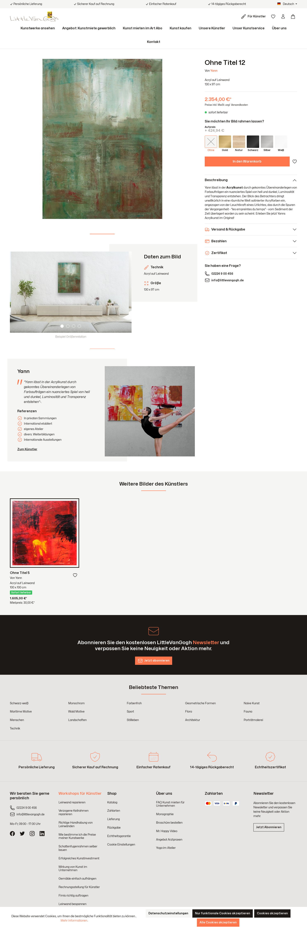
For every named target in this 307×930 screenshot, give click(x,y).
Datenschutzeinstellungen (168, 913)
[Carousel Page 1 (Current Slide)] (62, 326)
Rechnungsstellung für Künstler (79, 887)
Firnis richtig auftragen (73, 895)
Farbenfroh (134, 703)
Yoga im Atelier (166, 848)
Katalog (112, 802)
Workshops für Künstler (80, 793)
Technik (15, 728)
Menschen (17, 720)
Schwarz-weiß (19, 703)
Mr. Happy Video (166, 831)
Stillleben (133, 720)
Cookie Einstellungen (121, 844)
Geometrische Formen (200, 703)
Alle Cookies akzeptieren (218, 922)
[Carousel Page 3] (73, 326)
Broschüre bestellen (169, 822)
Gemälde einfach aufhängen (77, 878)
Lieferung (113, 819)
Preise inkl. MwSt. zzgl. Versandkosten (226, 105)
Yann (214, 70)
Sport (130, 711)
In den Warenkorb (247, 161)
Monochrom (76, 703)
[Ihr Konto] (283, 16)
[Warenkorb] (293, 16)
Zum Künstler (27, 449)
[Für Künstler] (254, 16)
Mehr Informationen (74, 920)
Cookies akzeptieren (272, 913)
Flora (188, 711)
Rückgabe (114, 827)
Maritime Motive (21, 711)
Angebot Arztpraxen (169, 839)
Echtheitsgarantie (119, 836)
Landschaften (77, 720)
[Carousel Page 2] (67, 326)
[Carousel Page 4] (79, 326)
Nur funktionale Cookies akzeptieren (222, 913)
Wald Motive (76, 711)
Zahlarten (113, 810)
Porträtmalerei (253, 720)
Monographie (165, 814)
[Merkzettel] (273, 16)
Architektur (192, 720)
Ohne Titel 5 (20, 573)
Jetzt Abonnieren (268, 827)
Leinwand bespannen (72, 904)
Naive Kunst (252, 703)
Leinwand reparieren (72, 802)
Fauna (248, 711)
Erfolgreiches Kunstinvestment (79, 858)
